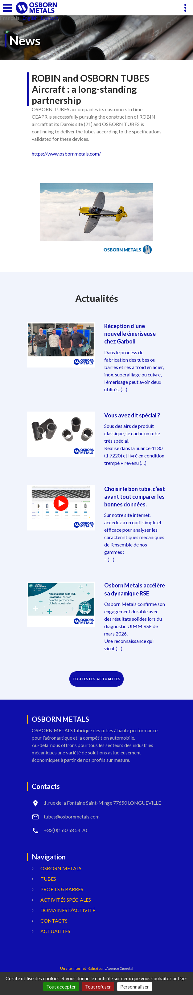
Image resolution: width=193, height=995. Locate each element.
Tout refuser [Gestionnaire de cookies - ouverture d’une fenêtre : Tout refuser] (98, 986)
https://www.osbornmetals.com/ (66, 153)
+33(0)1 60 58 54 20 (65, 830)
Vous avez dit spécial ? (132, 415)
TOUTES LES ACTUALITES (96, 679)
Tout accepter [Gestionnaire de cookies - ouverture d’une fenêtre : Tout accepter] (61, 986)
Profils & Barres (61, 889)
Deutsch (49, 17)
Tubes (48, 879)
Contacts (54, 921)
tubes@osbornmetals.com (72, 816)
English (30, 17)
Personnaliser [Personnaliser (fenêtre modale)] (134, 986)
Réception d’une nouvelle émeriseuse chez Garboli (130, 334)
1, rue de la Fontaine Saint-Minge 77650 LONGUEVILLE (102, 803)
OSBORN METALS (60, 868)
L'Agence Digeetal (119, 968)
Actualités (55, 931)
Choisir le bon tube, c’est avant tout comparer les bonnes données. (134, 496)
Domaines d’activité (67, 910)
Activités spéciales (65, 900)
